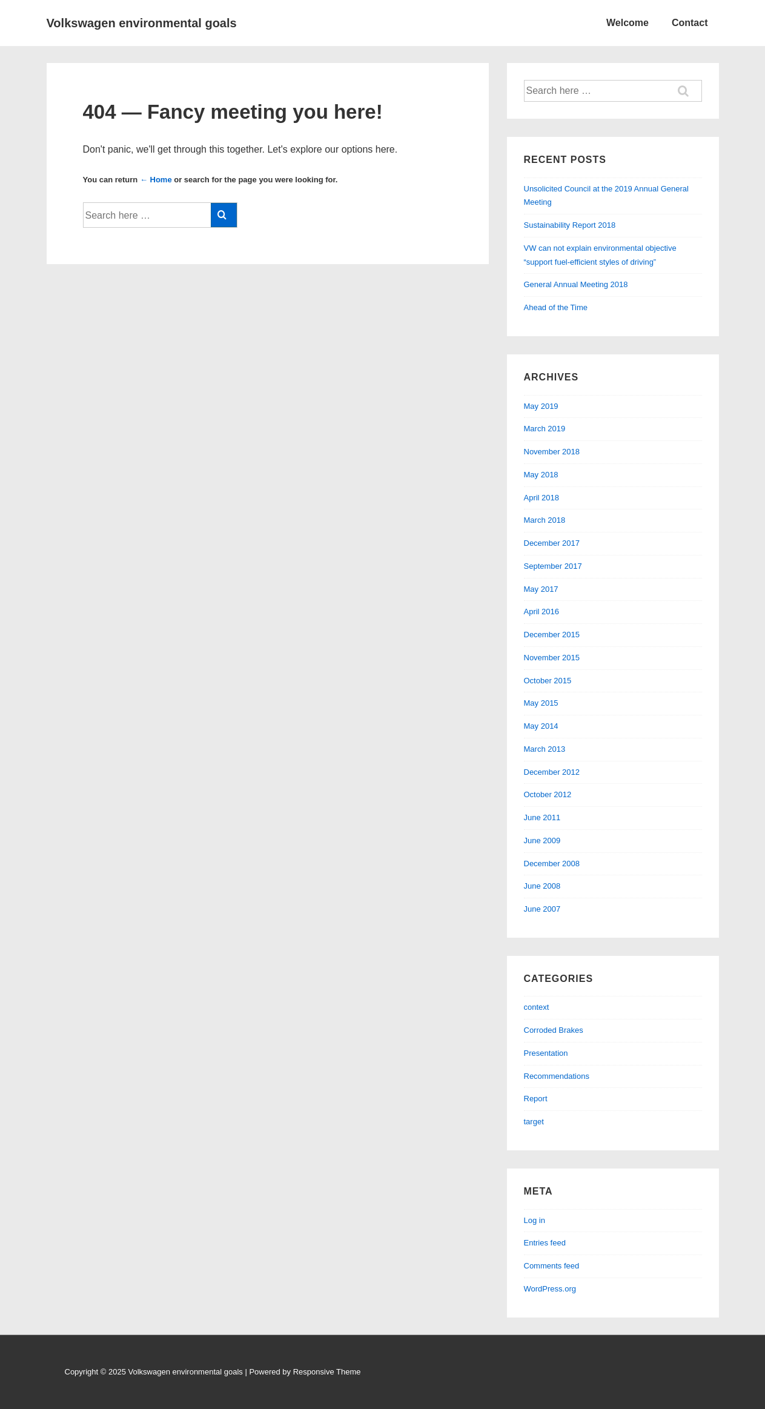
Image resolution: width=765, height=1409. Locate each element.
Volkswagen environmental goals (142, 23)
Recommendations (556, 1076)
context (536, 1007)
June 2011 (542, 817)
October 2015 (548, 680)
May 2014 (541, 726)
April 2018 (542, 497)
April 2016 (542, 611)
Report (536, 1098)
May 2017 (541, 589)
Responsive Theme (327, 1371)
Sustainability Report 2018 (570, 225)
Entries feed (545, 1242)
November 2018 (552, 451)
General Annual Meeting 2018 (576, 284)
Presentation (546, 1053)
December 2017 (552, 543)
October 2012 (548, 794)
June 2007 (542, 908)
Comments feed (552, 1265)
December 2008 (552, 863)
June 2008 (542, 885)
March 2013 (545, 749)
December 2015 (552, 634)
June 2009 (542, 840)
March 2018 (545, 520)
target (534, 1121)
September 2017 (553, 566)
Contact (690, 23)
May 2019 (541, 406)
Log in (534, 1220)
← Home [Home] (156, 179)
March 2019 (545, 428)
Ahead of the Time (556, 307)
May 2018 (541, 474)
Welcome (627, 23)
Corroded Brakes (553, 1030)
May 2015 (541, 703)
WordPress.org (550, 1288)
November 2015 (552, 657)
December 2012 (552, 772)
